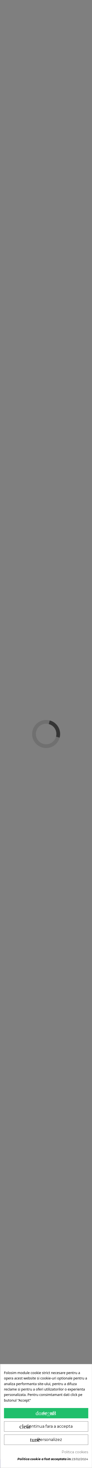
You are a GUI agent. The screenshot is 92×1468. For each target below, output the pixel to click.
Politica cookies (75, 1452)
